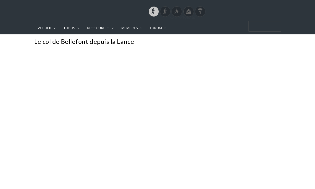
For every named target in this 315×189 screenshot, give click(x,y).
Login (253, 5)
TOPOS (69, 27)
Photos (271, 42)
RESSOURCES (98, 27)
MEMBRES (129, 27)
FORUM (156, 27)
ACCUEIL (45, 27)
